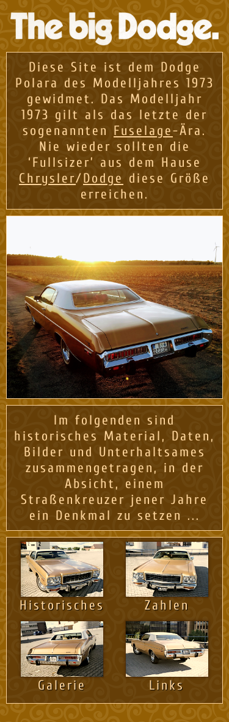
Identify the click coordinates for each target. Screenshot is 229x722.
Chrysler (47, 178)
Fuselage (143, 131)
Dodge (103, 178)
